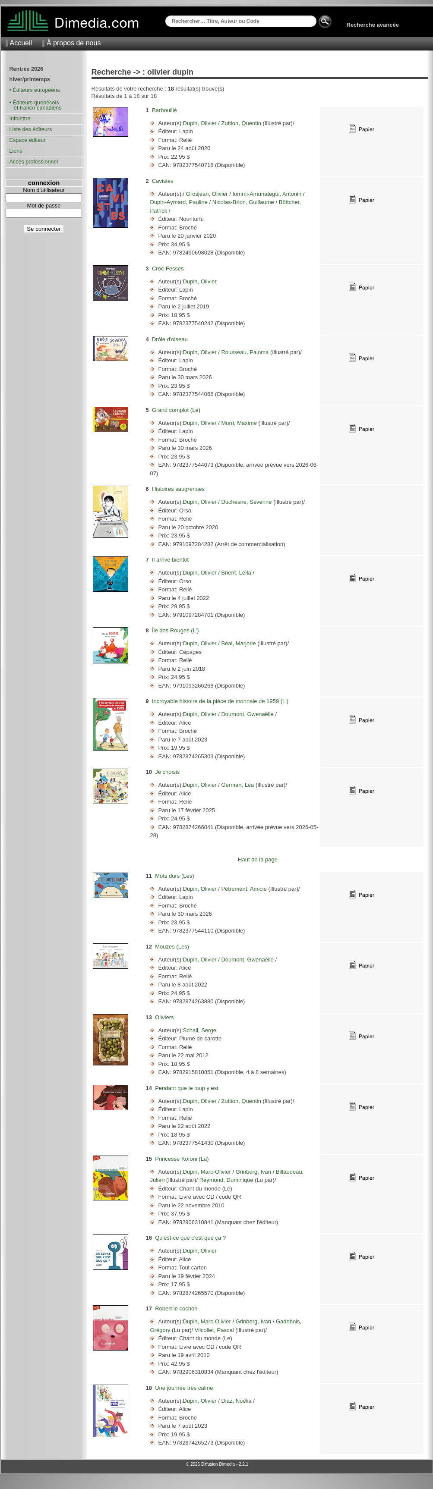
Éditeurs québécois (36, 103)
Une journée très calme (184, 1388)
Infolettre (20, 119)
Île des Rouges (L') (175, 630)
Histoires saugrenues (178, 489)
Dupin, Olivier (200, 123)
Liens (15, 151)
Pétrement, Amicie (244, 889)
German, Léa (238, 785)
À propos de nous (74, 43)
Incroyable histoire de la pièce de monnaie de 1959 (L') (220, 701)
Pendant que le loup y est (186, 1088)
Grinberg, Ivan (253, 1172)
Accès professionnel (33, 162)
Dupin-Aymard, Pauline (179, 202)
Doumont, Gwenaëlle (247, 714)
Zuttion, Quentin (241, 123)
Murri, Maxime (239, 423)
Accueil (21, 43)
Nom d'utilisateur (43, 190)
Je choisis (167, 772)
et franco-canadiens (35, 108)
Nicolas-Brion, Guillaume (243, 202)
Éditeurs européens (36, 90)
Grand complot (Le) (176, 410)
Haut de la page (258, 859)
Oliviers (164, 1017)
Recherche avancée (373, 25)
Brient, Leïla (236, 572)
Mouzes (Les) (172, 946)
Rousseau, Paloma (245, 352)
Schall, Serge (199, 1030)
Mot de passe (43, 205)
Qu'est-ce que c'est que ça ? (190, 1238)
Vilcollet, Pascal (214, 1330)
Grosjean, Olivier (206, 194)
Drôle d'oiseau (170, 339)
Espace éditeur (27, 140)
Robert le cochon (176, 1308)
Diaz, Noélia (236, 1401)
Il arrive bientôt (170, 559)
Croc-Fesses (168, 268)
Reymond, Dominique (226, 1180)
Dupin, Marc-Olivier (208, 1172)
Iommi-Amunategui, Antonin (267, 194)
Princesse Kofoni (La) (182, 1159)
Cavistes (163, 181)
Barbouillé (164, 110)
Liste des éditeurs (30, 129)
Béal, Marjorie (238, 643)
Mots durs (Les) (174, 876)
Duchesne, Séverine (246, 502)
